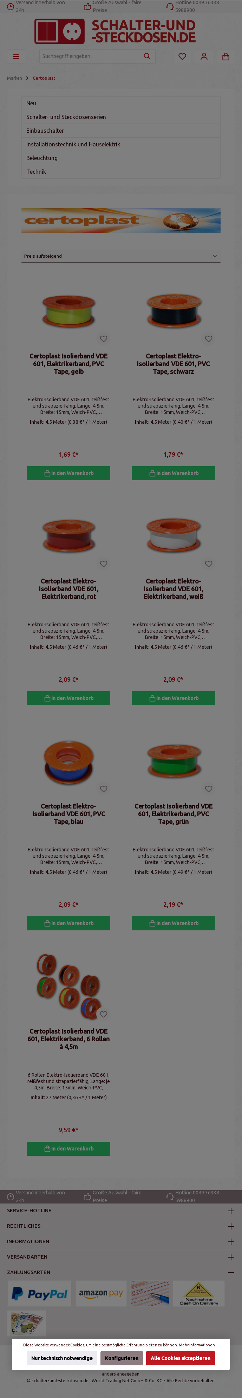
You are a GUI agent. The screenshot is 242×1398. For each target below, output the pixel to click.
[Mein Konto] (204, 57)
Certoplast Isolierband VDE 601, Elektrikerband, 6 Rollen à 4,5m (68, 1042)
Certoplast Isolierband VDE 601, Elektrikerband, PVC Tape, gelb (68, 363)
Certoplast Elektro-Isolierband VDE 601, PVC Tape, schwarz (173, 363)
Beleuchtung (42, 158)
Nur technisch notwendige (62, 1358)
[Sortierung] (121, 256)
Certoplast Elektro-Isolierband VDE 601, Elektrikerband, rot (68, 590)
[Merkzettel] (182, 57)
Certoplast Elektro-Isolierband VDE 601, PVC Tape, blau (68, 816)
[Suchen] (147, 57)
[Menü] (16, 57)
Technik (36, 172)
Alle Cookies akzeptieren (181, 1358)
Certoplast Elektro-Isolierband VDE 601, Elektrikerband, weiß (173, 590)
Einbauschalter (45, 130)
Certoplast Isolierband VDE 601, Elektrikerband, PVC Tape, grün (173, 816)
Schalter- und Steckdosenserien (66, 117)
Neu (31, 103)
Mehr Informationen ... (199, 1345)
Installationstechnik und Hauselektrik (73, 144)
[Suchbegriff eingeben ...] (89, 57)
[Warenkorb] (226, 57)
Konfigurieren (122, 1358)
